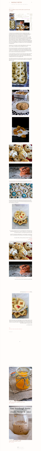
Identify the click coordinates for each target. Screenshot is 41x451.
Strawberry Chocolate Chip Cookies (20, 179)
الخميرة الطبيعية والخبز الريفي (15, 440)
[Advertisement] (20, 358)
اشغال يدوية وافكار (20, 4)
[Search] (31, 2)
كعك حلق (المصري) (30, 239)
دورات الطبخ (26, 4)
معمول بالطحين (20, 260)
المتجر (23, 4)
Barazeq (20, 115)
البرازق (31, 240)
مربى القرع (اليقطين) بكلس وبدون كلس (17, 401)
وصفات (16, 4)
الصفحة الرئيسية (13, 4)
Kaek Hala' (20, 87)
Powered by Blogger (20, 447)
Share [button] (9, 403)
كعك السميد (30, 238)
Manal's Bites (16, 2)
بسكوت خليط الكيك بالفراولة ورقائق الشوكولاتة (20, 277)
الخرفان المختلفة (28, 291)
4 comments (12, 442)
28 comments (12, 403)
